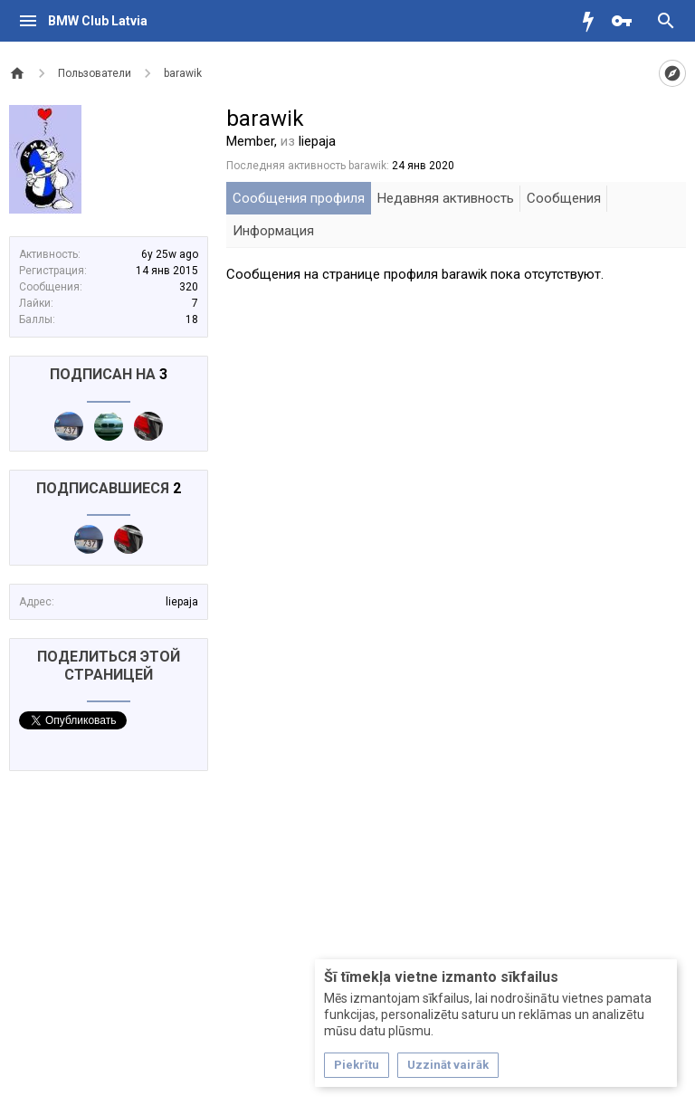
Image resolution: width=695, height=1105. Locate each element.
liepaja (182, 601)
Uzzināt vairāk (448, 1065)
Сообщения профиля (299, 198)
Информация (273, 231)
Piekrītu (356, 1065)
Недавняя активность (445, 198)
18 (192, 319)
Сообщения (564, 198)
